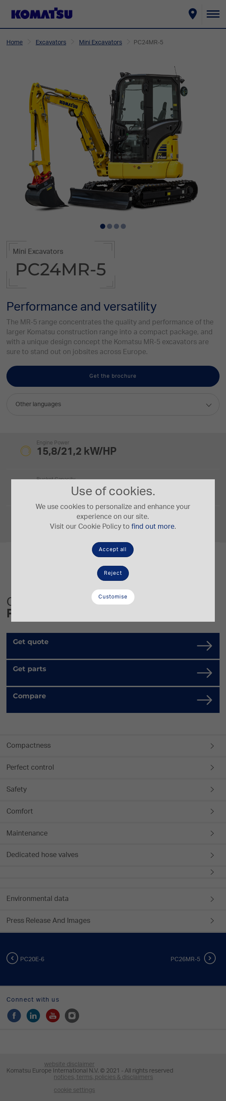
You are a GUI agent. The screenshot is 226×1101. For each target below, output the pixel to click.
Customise (113, 596)
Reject (113, 573)
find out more (152, 526)
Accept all (113, 549)
